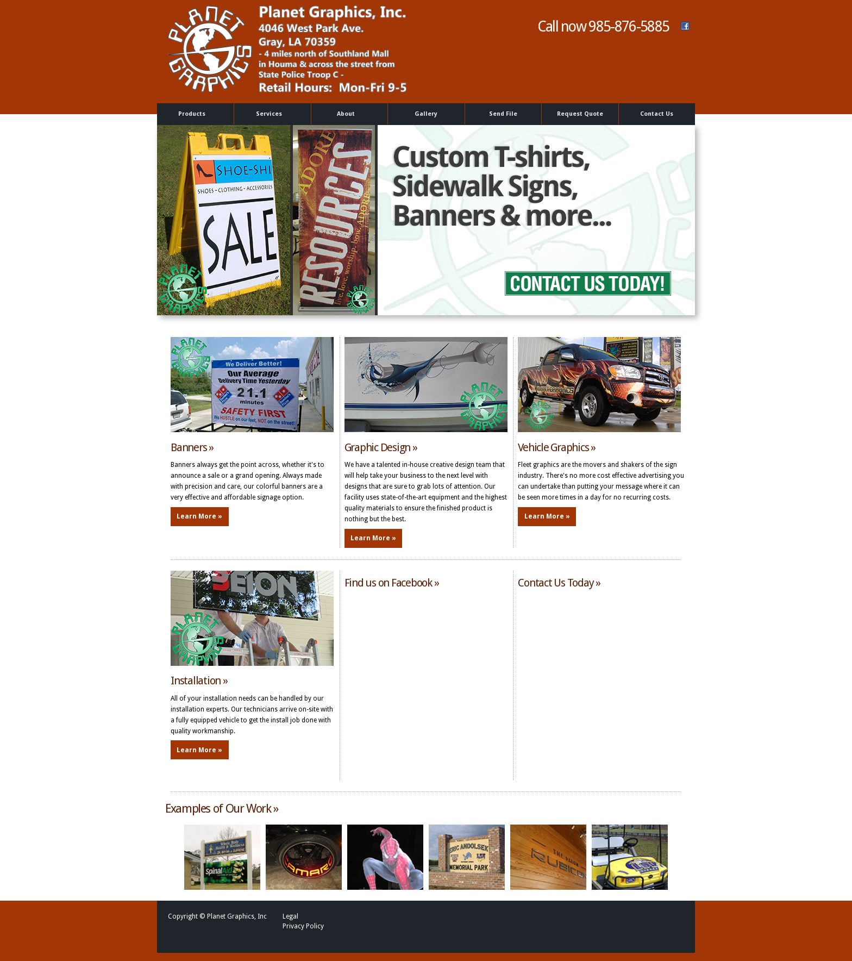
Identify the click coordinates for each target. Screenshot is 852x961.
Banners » (192, 447)
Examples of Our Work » (221, 808)
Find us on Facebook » (391, 582)
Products (193, 114)
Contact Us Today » (559, 582)
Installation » (199, 680)
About (347, 114)
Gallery (426, 113)
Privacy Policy (303, 926)
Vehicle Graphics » (557, 447)
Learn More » (199, 516)
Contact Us (656, 113)
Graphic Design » (380, 447)
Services (270, 114)
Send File (503, 113)
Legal (290, 916)
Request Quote (580, 113)
